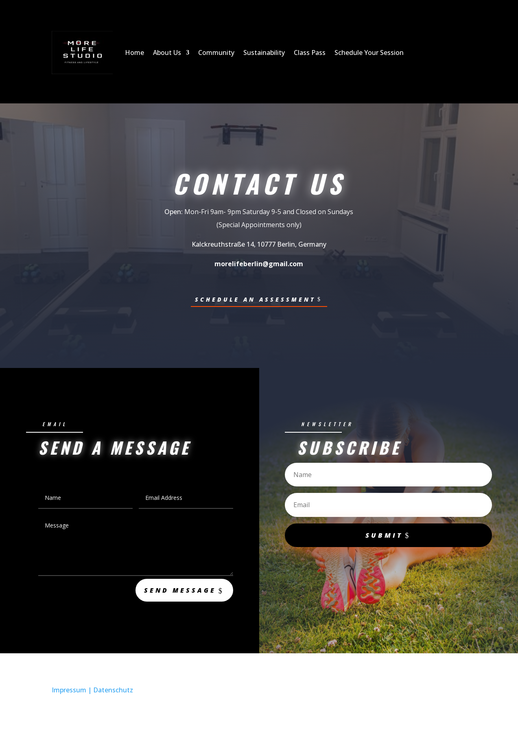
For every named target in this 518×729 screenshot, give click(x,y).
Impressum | (72, 691)
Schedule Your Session (369, 52)
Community (216, 52)
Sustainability (264, 52)
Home (134, 52)
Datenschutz (113, 691)
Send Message (175, 591)
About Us (167, 52)
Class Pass (310, 52)
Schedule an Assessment (255, 299)
